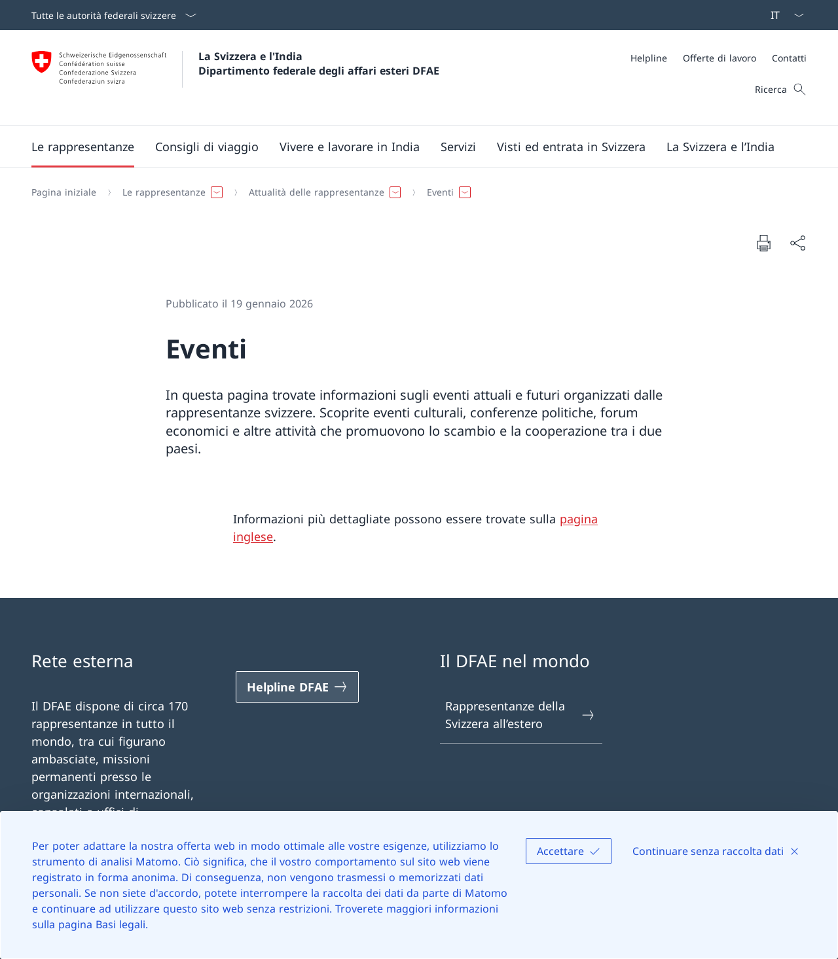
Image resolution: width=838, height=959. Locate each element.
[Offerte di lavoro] (719, 58)
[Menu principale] (408, 146)
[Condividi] (797, 243)
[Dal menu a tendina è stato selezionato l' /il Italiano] (783, 15)
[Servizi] (458, 146)
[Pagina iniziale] (64, 192)
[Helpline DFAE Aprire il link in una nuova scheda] (297, 687)
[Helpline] (649, 58)
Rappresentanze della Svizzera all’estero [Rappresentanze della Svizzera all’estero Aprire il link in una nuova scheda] (520, 714)
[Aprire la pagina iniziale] (235, 77)
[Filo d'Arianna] (414, 192)
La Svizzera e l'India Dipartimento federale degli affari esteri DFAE (318, 63)
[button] (83, 146)
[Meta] (718, 58)
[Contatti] (789, 58)
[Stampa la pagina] (763, 242)
